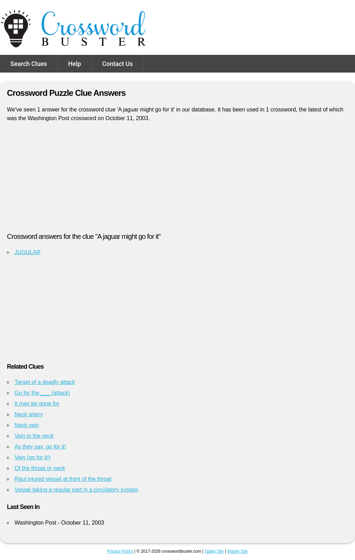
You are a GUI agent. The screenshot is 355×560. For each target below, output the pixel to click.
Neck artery (29, 414)
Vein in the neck (34, 436)
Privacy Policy (120, 551)
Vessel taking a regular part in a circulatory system (76, 490)
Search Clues (28, 63)
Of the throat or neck (40, 468)
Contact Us (117, 63)
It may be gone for (37, 404)
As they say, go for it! (40, 447)
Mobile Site (237, 551)
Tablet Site (214, 551)
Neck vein (27, 425)
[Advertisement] (177, 180)
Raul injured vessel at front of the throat (63, 479)
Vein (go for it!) (33, 457)
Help (74, 63)
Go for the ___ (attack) (42, 393)
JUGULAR (28, 252)
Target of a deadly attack (45, 382)
